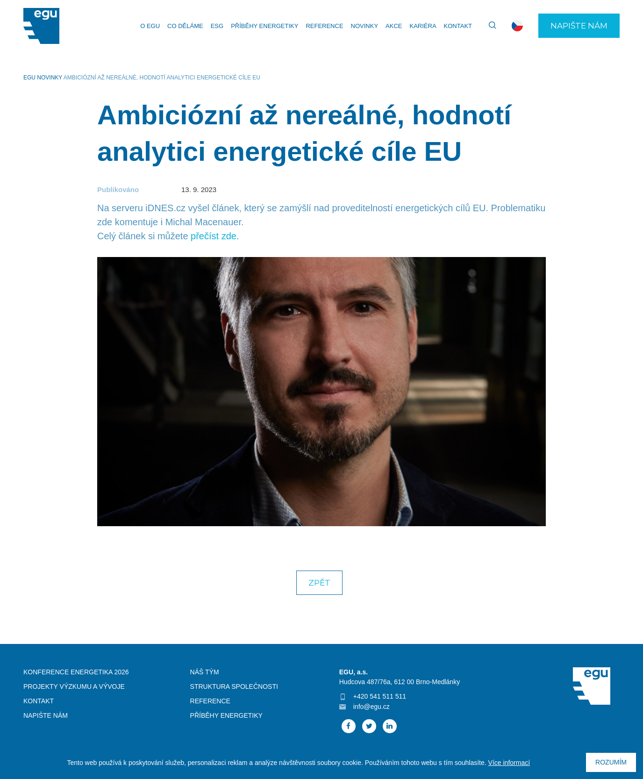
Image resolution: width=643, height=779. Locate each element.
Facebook (349, 726)
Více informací (509, 762)
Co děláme (185, 25)
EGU (29, 77)
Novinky (365, 25)
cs (517, 25)
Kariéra (422, 25)
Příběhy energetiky (264, 25)
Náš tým (204, 672)
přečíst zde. (215, 236)
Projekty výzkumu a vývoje (74, 686)
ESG (217, 25)
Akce (394, 25)
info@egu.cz (371, 706)
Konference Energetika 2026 (76, 672)
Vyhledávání (488, 25)
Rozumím (611, 762)
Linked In (390, 726)
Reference (324, 25)
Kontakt (458, 25)
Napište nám (578, 25)
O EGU (150, 25)
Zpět (319, 582)
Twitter (369, 726)
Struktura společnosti (234, 686)
